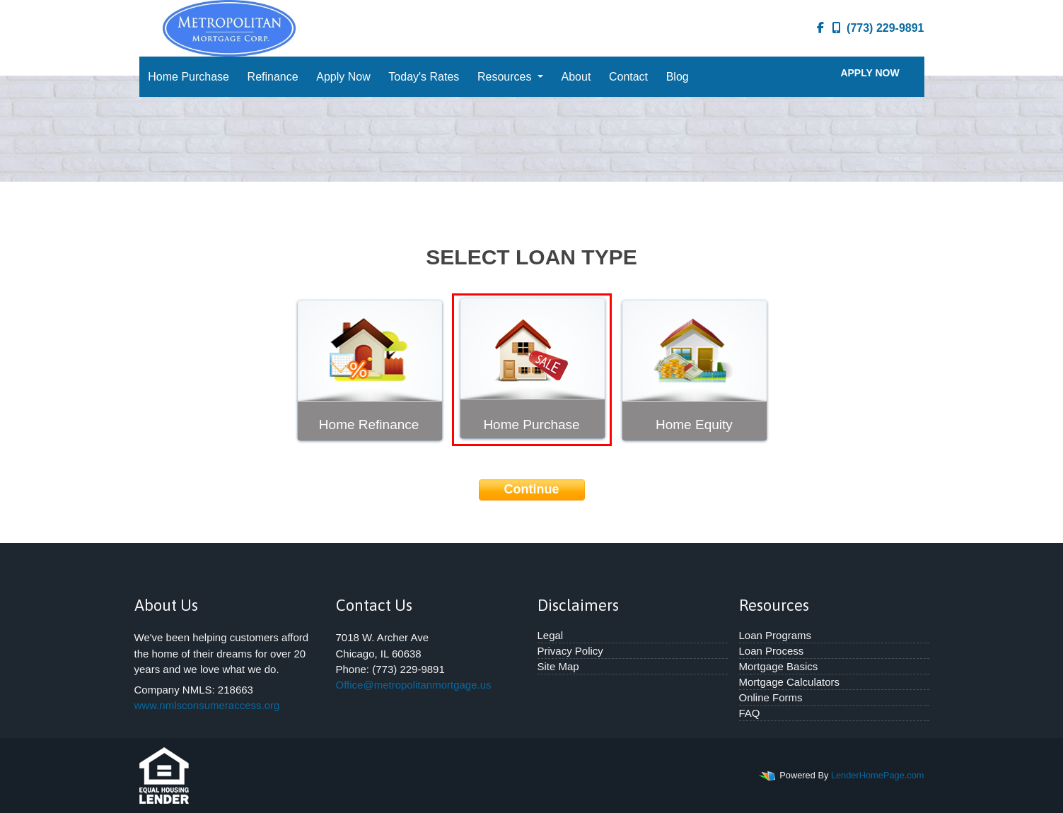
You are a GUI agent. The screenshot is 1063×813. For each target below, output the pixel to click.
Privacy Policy (570, 651)
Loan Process (771, 651)
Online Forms (771, 697)
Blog (677, 77)
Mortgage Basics (778, 666)
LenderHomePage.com (877, 775)
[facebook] (820, 28)
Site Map (558, 666)
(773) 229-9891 (878, 28)
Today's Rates (423, 77)
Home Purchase (188, 77)
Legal (551, 635)
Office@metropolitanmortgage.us (414, 685)
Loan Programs (775, 635)
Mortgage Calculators (789, 682)
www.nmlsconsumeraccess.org (207, 705)
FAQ (749, 713)
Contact (628, 77)
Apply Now (343, 77)
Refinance (273, 77)
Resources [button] (506, 77)
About (576, 77)
